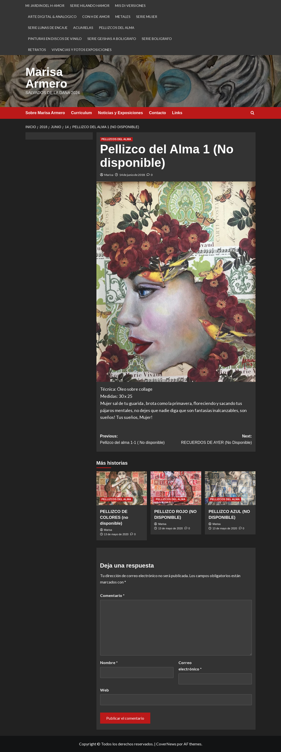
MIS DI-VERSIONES (130, 5)
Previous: (138, 440)
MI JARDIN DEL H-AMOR (44, 5)
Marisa (108, 175)
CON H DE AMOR (96, 16)
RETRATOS (37, 50)
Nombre (109, 662)
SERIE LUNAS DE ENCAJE (48, 27)
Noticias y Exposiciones (120, 113)
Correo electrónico (190, 665)
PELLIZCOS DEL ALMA (116, 27)
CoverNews (166, 743)
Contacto (157, 113)
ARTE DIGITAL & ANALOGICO (52, 16)
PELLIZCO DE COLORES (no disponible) (114, 517)
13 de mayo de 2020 (116, 534)
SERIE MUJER (146, 16)
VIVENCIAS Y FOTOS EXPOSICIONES (82, 50)
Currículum (81, 113)
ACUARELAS (83, 27)
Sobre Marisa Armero (45, 113)
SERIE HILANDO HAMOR (89, 5)
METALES (122, 16)
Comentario (112, 595)
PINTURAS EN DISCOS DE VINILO (55, 38)
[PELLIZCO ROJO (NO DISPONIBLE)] (176, 488)
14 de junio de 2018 (132, 175)
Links (177, 113)
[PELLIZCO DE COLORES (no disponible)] (121, 488)
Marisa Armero (46, 77)
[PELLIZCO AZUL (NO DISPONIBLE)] (230, 488)
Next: (214, 440)
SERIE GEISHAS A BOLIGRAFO (111, 38)
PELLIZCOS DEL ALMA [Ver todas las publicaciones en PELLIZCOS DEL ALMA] (116, 139)
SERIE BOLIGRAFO (157, 38)
